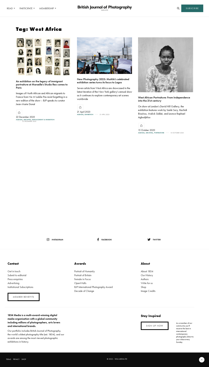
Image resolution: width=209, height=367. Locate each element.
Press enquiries (15, 279)
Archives (27, 119)
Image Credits (148, 291)
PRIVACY (16, 359)
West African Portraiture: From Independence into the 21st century (164, 99)
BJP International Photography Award (93, 287)
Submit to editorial (17, 275)
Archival (149, 133)
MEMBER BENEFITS (23, 296)
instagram (55, 239)
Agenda (19, 119)
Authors (145, 279)
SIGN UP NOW (154, 325)
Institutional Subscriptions (20, 287)
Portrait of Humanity (84, 271)
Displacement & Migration (43, 119)
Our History (147, 275)
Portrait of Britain (82, 275)
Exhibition (89, 114)
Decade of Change (84, 291)
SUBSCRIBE (192, 8)
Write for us (147, 283)
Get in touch (14, 271)
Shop (143, 287)
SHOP (24, 359)
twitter (154, 239)
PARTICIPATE (26, 8)
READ (10, 8)
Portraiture (159, 133)
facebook (104, 239)
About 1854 (147, 271)
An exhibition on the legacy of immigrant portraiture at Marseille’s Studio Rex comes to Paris (42, 84)
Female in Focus (82, 279)
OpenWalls (80, 283)
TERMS (8, 359)
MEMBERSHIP (46, 8)
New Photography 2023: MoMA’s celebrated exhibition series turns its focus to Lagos (103, 80)
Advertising (13, 283)
